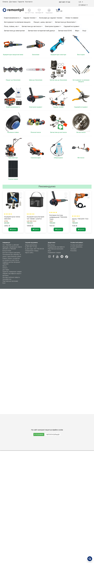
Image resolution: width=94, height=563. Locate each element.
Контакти (28, 2)
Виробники (51, 245)
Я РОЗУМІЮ (38, 434)
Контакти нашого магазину (11, 252)
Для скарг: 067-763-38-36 (34, 249)
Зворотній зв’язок (31, 245)
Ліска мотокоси (36, 132)
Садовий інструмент (81, 107)
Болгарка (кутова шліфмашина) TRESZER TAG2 (58, 217)
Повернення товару (31, 250)
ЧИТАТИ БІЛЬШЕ (53, 434)
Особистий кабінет (76, 245)
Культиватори (13, 157)
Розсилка (73, 250)
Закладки (73, 249)
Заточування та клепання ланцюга (81, 80)
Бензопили (35, 54)
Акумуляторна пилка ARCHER (12, 218)
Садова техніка (58, 107)
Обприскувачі (58, 157)
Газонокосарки (36, 157)
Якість (5, 266)
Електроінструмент (35, 107)
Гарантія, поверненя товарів (12, 271)
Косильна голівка (13, 132)
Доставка (13, 2)
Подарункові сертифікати (56, 247)
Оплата (5, 2)
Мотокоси (81, 157)
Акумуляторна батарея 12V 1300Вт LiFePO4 (35, 218)
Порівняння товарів (54, 252)
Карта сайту (29, 252)
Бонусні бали (7, 250)
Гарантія (21, 2)
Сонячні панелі (13, 179)
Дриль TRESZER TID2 (80, 219)
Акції (49, 250)
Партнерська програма (10, 281)
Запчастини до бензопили (58, 80)
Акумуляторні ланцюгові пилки (13, 54)
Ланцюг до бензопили (13, 80)
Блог (4, 283)
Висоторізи (81, 54)
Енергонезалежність (13, 107)
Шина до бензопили (35, 80)
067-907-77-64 (31, 247)
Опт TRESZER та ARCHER (11, 245)
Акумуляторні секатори (58, 54)
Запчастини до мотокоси (58, 132)
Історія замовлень (76, 247)
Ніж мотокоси (80, 132)
